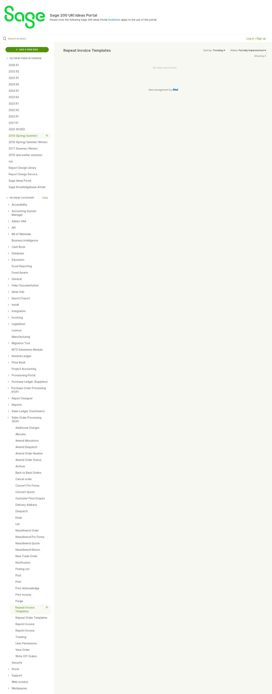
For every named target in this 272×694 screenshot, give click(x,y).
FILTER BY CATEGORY (20, 197)
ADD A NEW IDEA (27, 49)
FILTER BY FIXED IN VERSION (23, 58)
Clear (45, 197)
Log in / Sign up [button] (256, 38)
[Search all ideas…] (31, 38)
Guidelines (114, 19)
